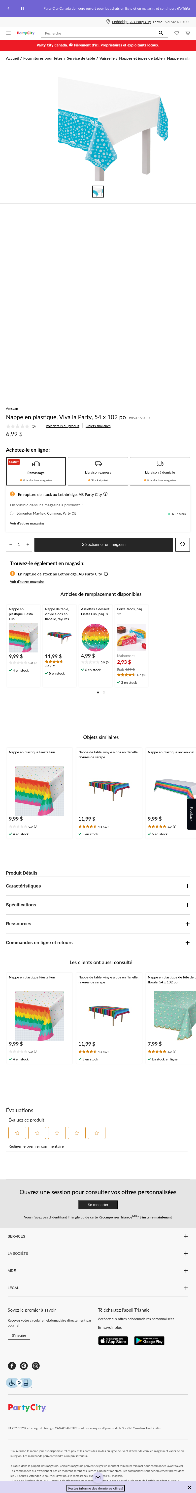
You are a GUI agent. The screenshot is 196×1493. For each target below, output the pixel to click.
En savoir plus (110, 1327)
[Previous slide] (8, 8)
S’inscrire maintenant (155, 1217)
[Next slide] (187, 8)
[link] (23, 426)
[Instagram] (36, 1366)
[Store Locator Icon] (108, 22)
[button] (161, 33)
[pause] (22, 8)
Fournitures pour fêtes (43, 58)
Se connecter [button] (98, 1205)
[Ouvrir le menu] (8, 33)
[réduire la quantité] (27, 544)
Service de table (81, 58)
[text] (23, 663)
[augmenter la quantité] (10, 544)
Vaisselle (107, 58)
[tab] (36, 471)
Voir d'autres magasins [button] (27, 523)
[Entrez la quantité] (19, 544)
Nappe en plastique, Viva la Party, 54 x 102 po (66, 416)
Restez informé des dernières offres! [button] (95, 1488)
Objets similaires (98, 426)
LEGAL (98, 1287)
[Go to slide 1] (98, 192)
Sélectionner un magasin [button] (104, 544)
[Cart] (187, 33)
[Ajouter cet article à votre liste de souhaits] (182, 545)
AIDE (98, 1270)
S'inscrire (19, 1335)
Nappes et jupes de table (141, 58)
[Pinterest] (24, 1366)
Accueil (12, 58)
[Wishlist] (176, 33)
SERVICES (98, 1236)
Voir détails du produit (62, 426)
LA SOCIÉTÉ (98, 1253)
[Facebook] (12, 1366)
